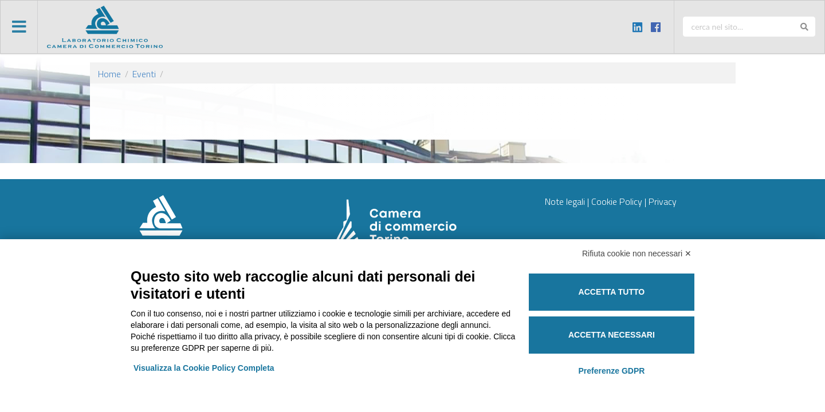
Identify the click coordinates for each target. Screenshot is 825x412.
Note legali (565, 201)
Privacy (663, 201)
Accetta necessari (611, 334)
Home (109, 73)
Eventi (144, 73)
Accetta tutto (612, 291)
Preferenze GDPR (611, 370)
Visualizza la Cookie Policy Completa (203, 368)
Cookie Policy (616, 201)
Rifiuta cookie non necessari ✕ (637, 253)
